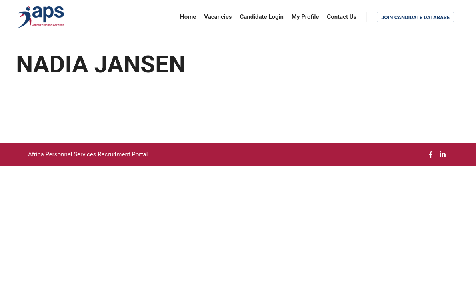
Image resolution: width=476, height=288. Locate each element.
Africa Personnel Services (63, 154)
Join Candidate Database (415, 17)
